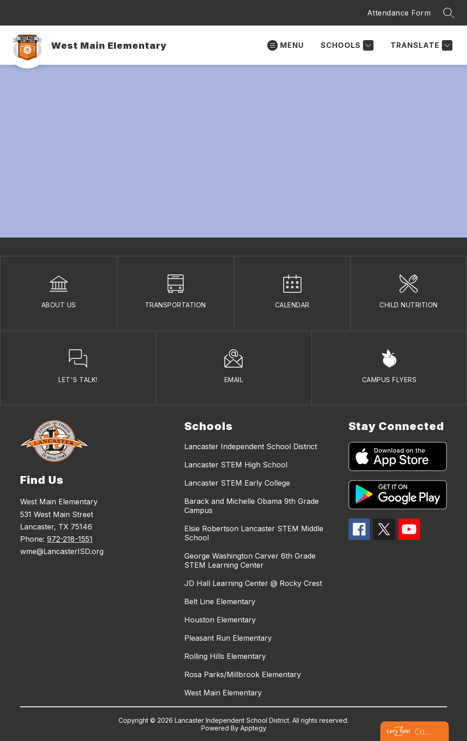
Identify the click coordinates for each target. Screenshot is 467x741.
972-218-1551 (70, 539)
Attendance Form (399, 12)
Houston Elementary (220, 619)
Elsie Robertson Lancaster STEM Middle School (253, 533)
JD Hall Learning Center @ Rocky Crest (253, 583)
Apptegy (253, 728)
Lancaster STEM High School (235, 464)
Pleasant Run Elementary (228, 638)
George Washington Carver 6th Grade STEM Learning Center (250, 560)
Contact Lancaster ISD (424, 731)
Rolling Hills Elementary (225, 656)
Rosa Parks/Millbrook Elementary (242, 674)
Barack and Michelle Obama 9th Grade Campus (251, 506)
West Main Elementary (223, 692)
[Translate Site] (420, 45)
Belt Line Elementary (219, 601)
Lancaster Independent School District (250, 446)
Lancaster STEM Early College (237, 482)
